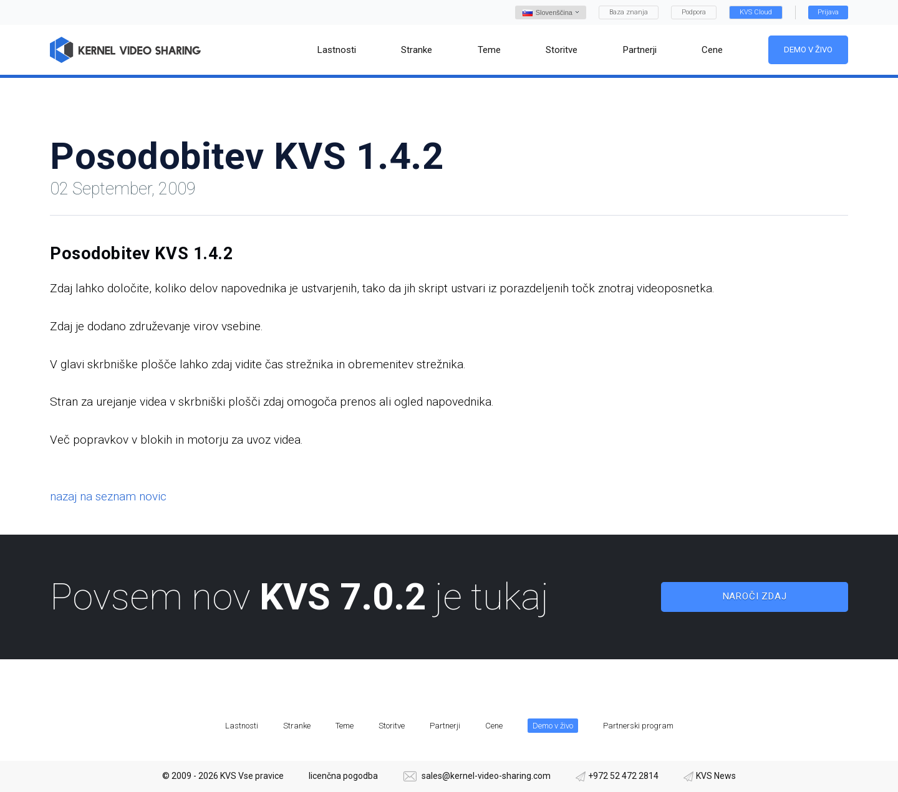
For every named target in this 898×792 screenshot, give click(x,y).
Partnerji (445, 725)
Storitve (392, 725)
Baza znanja (628, 12)
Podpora (694, 12)
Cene (494, 725)
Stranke (297, 725)
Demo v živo (808, 49)
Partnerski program (638, 725)
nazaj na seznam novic (108, 496)
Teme (345, 725)
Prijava (828, 12)
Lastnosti (241, 725)
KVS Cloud (756, 12)
